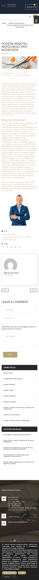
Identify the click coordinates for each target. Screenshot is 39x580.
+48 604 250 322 (13, 517)
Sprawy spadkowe (10, 396)
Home (4, 23)
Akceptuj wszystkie (9, 573)
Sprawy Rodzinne (9, 384)
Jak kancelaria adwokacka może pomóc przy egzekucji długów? (19, 462)
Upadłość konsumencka (12, 414)
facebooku (16, 184)
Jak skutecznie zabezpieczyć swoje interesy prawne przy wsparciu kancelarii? (18, 448)
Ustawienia (7, 576)
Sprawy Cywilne (9, 390)
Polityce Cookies (13, 569)
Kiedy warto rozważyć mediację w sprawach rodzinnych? (19, 441)
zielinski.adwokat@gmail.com (18, 522)
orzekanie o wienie (9, 234)
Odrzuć (22, 573)
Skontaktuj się (31, 7)
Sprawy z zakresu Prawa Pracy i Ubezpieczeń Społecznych (19, 408)
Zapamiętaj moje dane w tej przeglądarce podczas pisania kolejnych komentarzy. (19, 328)
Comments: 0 (7, 75)
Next (34, 290)
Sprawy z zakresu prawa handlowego (16, 420)
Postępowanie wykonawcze (13, 378)
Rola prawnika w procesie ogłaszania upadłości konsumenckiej (16, 455)
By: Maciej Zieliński (8, 73)
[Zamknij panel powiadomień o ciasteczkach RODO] (14, 576)
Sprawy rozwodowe (16, 23)
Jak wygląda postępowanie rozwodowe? (17, 434)
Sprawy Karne (8, 373)
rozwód (28, 237)
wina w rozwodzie (9, 240)
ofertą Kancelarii (7, 191)
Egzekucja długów (10, 401)
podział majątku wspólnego (13, 237)
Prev (5, 290)
